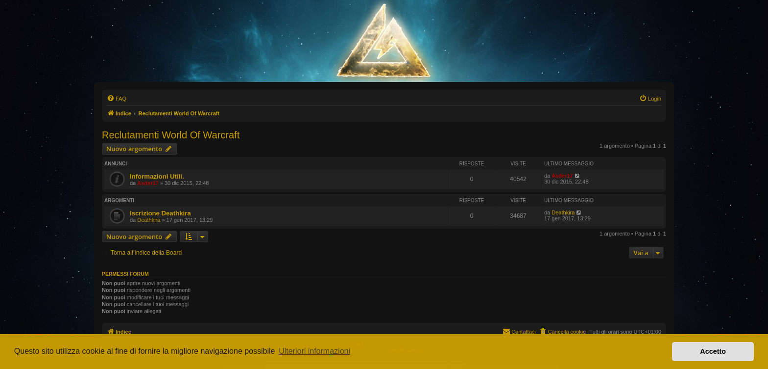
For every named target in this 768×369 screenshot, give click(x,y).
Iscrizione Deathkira (160, 213)
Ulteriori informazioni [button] (314, 351)
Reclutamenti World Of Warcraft (171, 135)
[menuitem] (116, 99)
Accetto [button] (713, 351)
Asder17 (147, 183)
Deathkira (148, 220)
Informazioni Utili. (157, 176)
